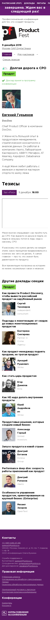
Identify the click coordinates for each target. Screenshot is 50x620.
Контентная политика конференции (19, 592)
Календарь (7, 603)
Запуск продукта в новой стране (23, 447)
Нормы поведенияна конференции (18, 613)
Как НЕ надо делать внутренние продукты (22, 398)
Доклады (29, 3)
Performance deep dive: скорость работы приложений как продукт (23, 469)
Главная (7, 54)
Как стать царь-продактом (19, 376)
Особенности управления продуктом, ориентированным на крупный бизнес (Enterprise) (23, 496)
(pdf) (19, 3)
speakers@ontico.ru (28, 566)
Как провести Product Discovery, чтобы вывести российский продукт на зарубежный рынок (22, 296)
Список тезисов (11, 60)
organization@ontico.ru (29, 563)
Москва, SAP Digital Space (16, 48)
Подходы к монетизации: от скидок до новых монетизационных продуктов (25, 324)
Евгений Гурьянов (17, 115)
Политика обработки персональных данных (22, 584)
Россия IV (6, 605)
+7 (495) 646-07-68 (11, 543)
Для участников (25, 54)
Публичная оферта (11, 577)
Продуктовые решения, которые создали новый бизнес (23, 423)
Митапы (41, 3)
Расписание (8, 3)
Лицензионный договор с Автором (18, 589)
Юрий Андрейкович (23, 408)
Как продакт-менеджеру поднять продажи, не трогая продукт (23, 353)
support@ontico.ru (10, 545)
